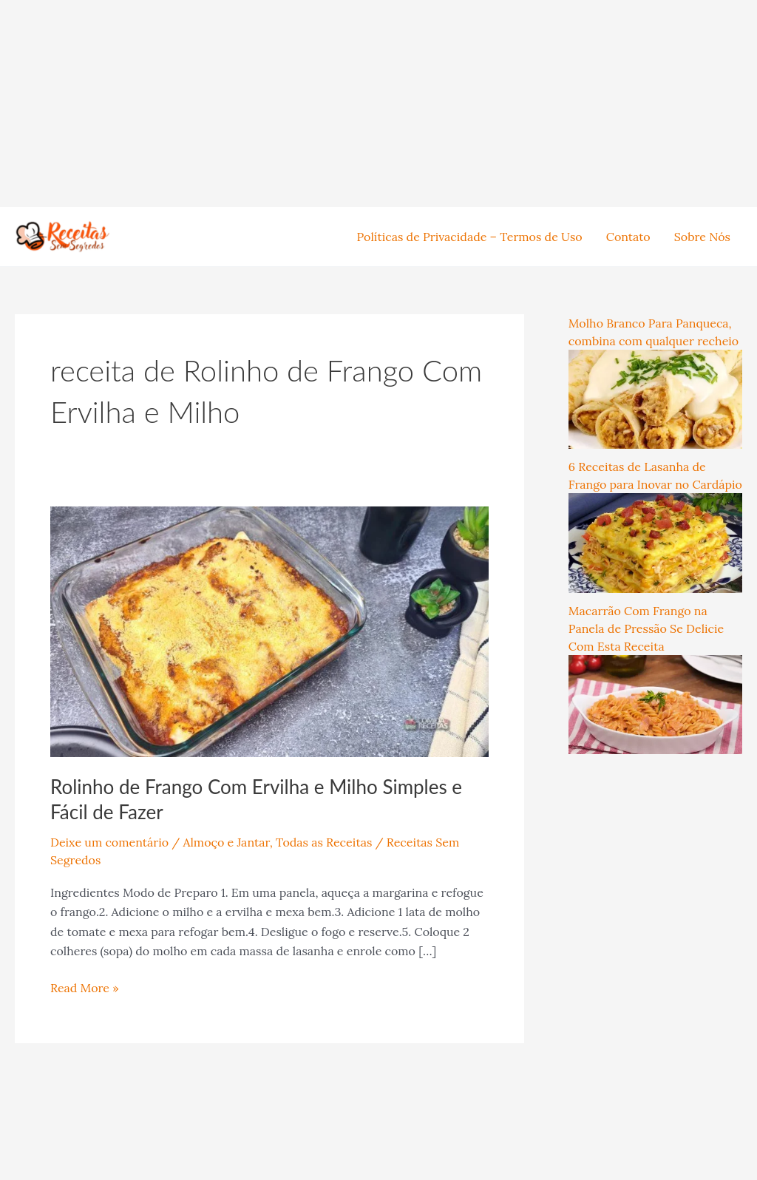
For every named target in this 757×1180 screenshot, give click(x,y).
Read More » (84, 986)
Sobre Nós (702, 236)
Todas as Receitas (324, 842)
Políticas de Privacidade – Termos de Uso (470, 236)
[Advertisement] (378, 103)
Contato (628, 236)
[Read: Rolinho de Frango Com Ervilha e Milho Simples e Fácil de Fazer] (269, 630)
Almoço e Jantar (226, 842)
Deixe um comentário (109, 842)
